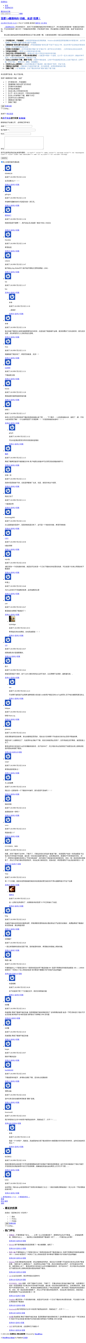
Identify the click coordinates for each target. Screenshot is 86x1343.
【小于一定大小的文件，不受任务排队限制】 (23, 93)
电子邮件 (5, 130)
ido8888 (7, 370)
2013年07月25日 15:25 (8, 23)
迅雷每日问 (9, 8)
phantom (12, 1265)
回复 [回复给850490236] (17, 187)
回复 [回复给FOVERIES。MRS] (19, 867)
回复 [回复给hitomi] (17, 402)
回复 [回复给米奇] (21, 316)
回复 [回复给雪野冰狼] (17, 1105)
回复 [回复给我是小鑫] (20, 976)
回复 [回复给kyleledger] (21, 638)
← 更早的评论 (6, 1199)
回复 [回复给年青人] (17, 596)
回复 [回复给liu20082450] (17, 1084)
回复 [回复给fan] (17, 295)
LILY (7, 541)
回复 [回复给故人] (17, 680)
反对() (13, 187)
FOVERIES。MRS (15, 1286)
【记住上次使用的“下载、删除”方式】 (21, 95)
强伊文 (37, 23)
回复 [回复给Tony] (17, 888)
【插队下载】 (12, 102)
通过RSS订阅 (5, 11)
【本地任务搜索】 (14, 89)
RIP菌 (11, 1319)
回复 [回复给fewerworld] (19, 1126)
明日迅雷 (10, 114)
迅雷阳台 (4, 2)
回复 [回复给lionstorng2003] (17, 531)
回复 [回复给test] (21, 701)
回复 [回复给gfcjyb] (21, 447)
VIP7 (11, 1329)
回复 (24, 1244)
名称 (3, 126)
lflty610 (11, 1247)
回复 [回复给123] (18, 659)
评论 (44, 23)
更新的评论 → (25, 1199)
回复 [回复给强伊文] (21, 909)
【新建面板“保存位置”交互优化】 (19, 84)
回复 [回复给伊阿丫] (17, 426)
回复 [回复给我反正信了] (17, 510)
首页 (6, 5)
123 (6, 648)
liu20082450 (9, 1073)
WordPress (38, 1337)
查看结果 (8, 106)
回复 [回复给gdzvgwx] (17, 208)
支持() (7, 187)
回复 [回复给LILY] (17, 552)
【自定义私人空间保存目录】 (18, 91)
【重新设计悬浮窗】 (14, 100)
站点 (2, 134)
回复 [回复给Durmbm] (17, 254)
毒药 (6, 457)
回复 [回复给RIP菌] (18, 1021)
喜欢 (13, 1219)
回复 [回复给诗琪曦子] (17, 953)
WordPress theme (8, 1340)
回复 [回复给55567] (17, 776)
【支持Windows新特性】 (16, 98)
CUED (25, 1340)
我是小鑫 (12, 1255)
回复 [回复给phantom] (20, 755)
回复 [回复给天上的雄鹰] (17, 797)
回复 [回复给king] (17, 932)
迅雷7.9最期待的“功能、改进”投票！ (21, 18)
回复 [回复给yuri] (17, 617)
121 (10, 1278)
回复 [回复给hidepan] (17, 722)
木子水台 (7, 118)
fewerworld (13, 1312)
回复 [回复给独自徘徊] (17, 818)
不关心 (14, 1221)
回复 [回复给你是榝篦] (21, 998)
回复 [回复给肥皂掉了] (17, 233)
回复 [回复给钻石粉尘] (17, 1173)
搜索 (21, 13)
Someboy (12, 1302)
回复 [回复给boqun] (17, 1063)
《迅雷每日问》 (10, 27)
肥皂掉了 (8, 218)
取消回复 (22, 118)
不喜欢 (14, 1224)
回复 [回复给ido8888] (17, 382)
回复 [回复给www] (17, 839)
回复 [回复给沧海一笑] (17, 489)
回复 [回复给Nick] (17, 361)
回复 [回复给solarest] (17, 275)
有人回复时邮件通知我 (11, 165)
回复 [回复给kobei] (17, 1196)
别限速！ (12, 1238)
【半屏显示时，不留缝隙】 (17, 82)
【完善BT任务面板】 (15, 86)
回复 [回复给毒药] (17, 468)
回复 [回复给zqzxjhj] (17, 575)
